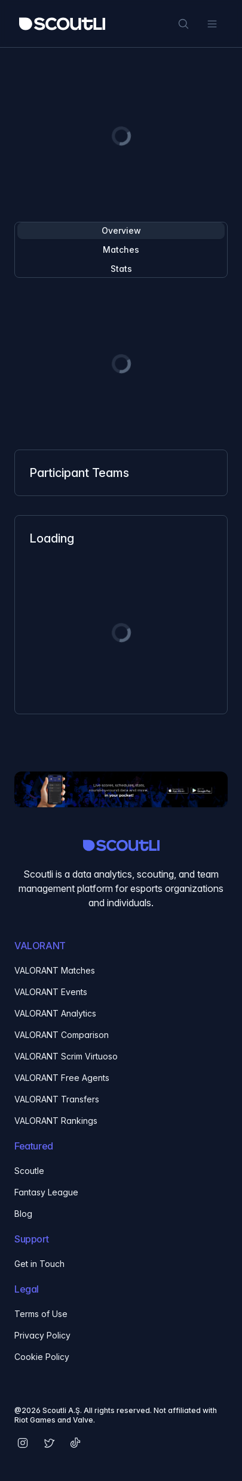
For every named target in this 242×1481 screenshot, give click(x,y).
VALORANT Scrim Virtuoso (66, 1056)
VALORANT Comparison (61, 1035)
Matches (121, 249)
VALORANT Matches (54, 970)
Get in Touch (39, 1264)
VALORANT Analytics (55, 1013)
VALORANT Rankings (55, 1121)
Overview (121, 230)
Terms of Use (41, 1314)
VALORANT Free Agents (61, 1078)
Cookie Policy (41, 1357)
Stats (121, 269)
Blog (23, 1214)
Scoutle (29, 1171)
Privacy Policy (42, 1335)
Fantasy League (46, 1192)
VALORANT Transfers (56, 1099)
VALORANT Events (50, 992)
